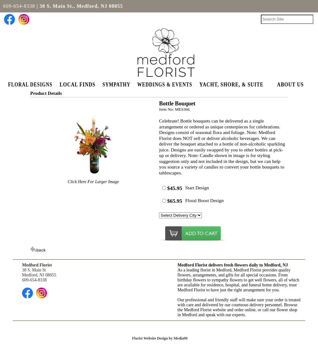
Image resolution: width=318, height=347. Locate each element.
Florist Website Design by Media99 (159, 338)
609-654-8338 (19, 6)
